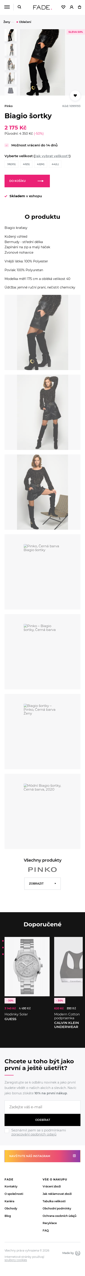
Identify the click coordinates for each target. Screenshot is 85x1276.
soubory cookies (16, 1260)
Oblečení (25, 22)
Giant (77, 1253)
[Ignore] (42, 1136)
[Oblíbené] (63, 7)
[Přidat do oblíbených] (75, 95)
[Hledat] (19, 7)
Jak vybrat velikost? (52, 156)
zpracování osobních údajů (33, 1134)
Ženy (6, 22)
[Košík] (79, 7)
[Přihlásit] (72, 7)
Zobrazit (36, 883)
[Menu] (7, 7)
